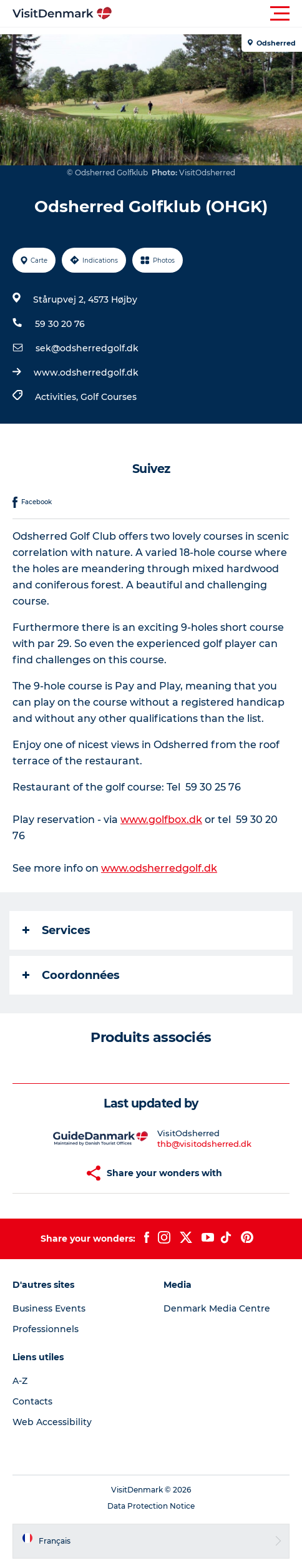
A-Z (19, 1380)
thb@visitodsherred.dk (204, 1144)
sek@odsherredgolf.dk (87, 348)
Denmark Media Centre (216, 1308)
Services (56, 930)
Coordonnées (71, 975)
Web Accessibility (52, 1422)
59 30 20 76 (60, 323)
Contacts (32, 1401)
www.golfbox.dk (161, 819)
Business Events (48, 1308)
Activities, (57, 396)
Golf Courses (108, 396)
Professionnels (45, 1329)
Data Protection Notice (151, 1506)
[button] (207, 13)
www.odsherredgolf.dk (86, 372)
